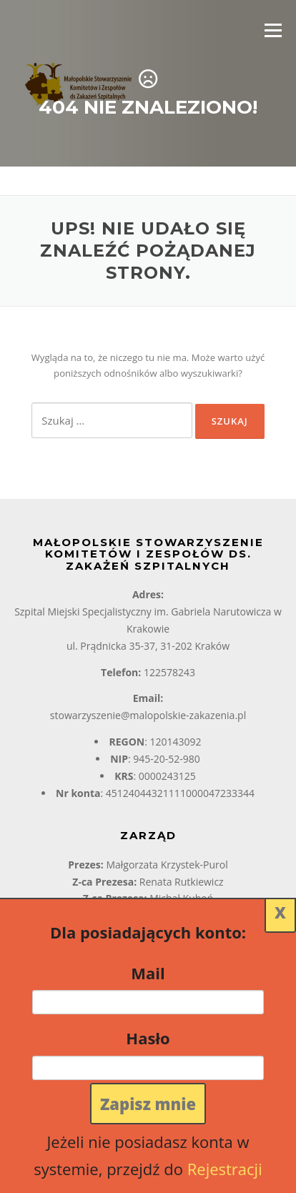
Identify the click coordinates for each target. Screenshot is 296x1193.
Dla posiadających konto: (148, 932)
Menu (272, 30)
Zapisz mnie (148, 1103)
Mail (147, 973)
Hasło (147, 1038)
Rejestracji (224, 1168)
